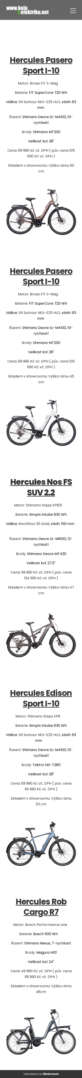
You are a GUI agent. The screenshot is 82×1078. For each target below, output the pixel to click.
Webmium (51, 1074)
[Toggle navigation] (73, 10)
